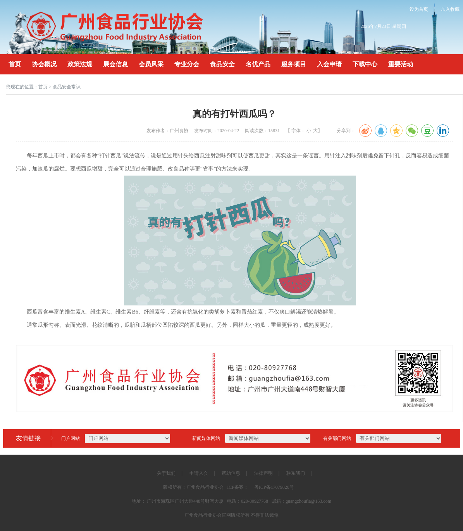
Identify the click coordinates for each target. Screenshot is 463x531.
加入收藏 (450, 9)
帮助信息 (231, 473)
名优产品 (258, 64)
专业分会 (186, 64)
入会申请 (329, 64)
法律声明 (263, 473)
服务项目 (293, 64)
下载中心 (365, 64)
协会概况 (44, 64)
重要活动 (400, 64)
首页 (15, 64)
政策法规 (79, 64)
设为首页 (419, 9)
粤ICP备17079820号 (274, 487)
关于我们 (166, 473)
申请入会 (198, 473)
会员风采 (151, 64)
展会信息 (115, 64)
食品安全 (222, 64)
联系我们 (295, 473)
